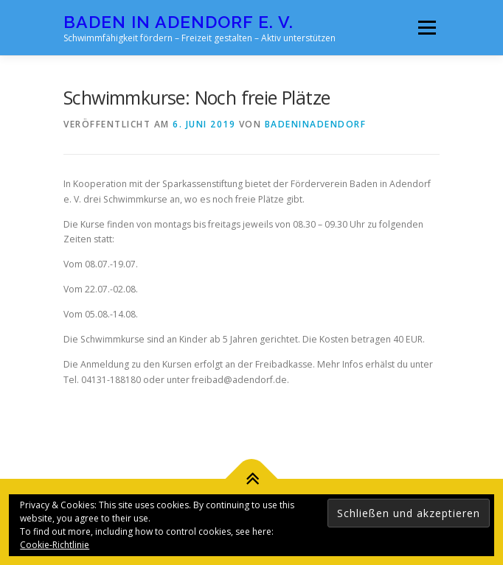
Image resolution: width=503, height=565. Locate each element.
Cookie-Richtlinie (54, 544)
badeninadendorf (316, 124)
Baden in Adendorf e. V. (178, 22)
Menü (426, 27)
